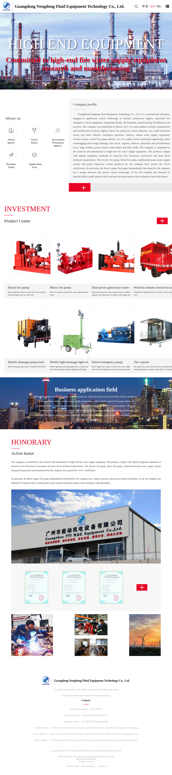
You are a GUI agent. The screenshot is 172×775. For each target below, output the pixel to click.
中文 (145, 6)
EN (153, 6)
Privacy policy (88, 766)
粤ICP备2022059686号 (86, 759)
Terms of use (73, 766)
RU (159, 6)
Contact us (103, 766)
